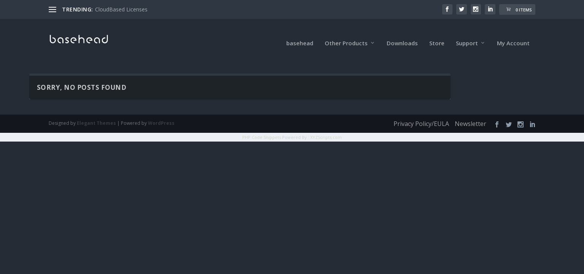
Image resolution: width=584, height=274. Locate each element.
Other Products (346, 34)
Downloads (402, 34)
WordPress (161, 114)
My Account (513, 34)
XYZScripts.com (326, 128)
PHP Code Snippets (261, 128)
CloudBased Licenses (121, 9)
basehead (299, 34)
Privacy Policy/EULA (421, 115)
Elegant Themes (96, 114)
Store (436, 34)
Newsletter (470, 115)
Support (467, 34)
